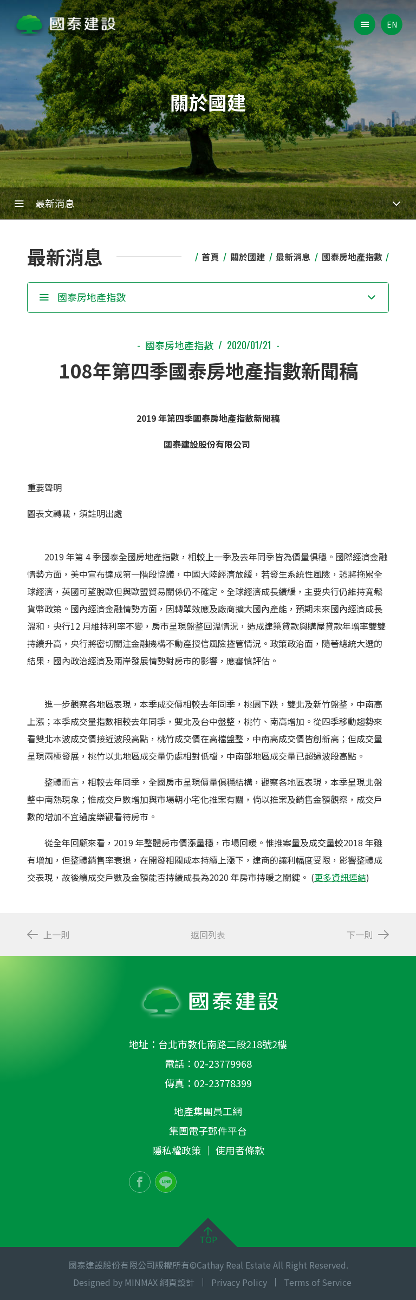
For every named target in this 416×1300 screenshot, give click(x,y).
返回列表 (208, 934)
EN (392, 24)
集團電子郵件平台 (208, 1130)
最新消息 (293, 256)
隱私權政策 (176, 1150)
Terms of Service (318, 1282)
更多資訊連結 (340, 877)
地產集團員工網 (208, 1111)
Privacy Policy (239, 1282)
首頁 (210, 256)
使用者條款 (240, 1150)
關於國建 (247, 256)
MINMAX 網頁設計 (159, 1282)
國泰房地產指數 (352, 256)
